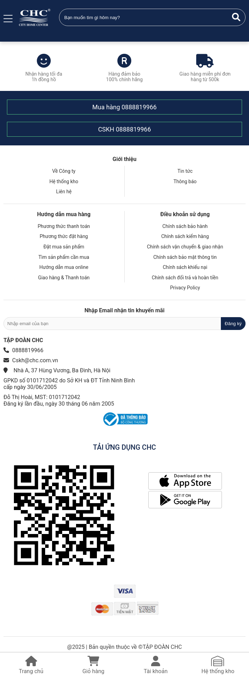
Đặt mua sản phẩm (63, 246)
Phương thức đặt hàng (64, 236)
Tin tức (185, 171)
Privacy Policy (185, 287)
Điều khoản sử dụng (185, 214)
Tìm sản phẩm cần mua (64, 257)
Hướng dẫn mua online (63, 267)
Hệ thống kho (63, 181)
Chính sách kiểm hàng (185, 236)
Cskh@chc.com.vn (35, 360)
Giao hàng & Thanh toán (64, 277)
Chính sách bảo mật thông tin (185, 257)
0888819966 (139, 107)
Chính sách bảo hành (185, 226)
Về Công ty (63, 171)
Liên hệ (64, 191)
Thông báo (185, 181)
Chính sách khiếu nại (185, 267)
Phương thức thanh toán (64, 226)
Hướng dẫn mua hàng (64, 214)
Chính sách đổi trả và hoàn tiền (185, 277)
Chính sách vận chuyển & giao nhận (185, 246)
